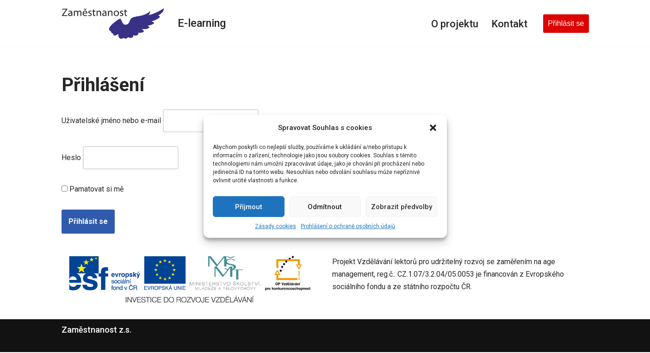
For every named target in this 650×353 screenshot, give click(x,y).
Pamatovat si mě (93, 190)
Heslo (71, 158)
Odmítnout (325, 207)
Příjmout (248, 207)
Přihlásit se (566, 23)
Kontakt (508, 23)
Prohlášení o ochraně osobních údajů (348, 226)
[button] (433, 127)
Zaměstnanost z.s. (96, 330)
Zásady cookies (275, 226)
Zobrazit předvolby (401, 207)
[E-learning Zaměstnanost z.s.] (113, 23)
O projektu (453, 23)
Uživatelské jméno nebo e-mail (111, 121)
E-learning (202, 23)
